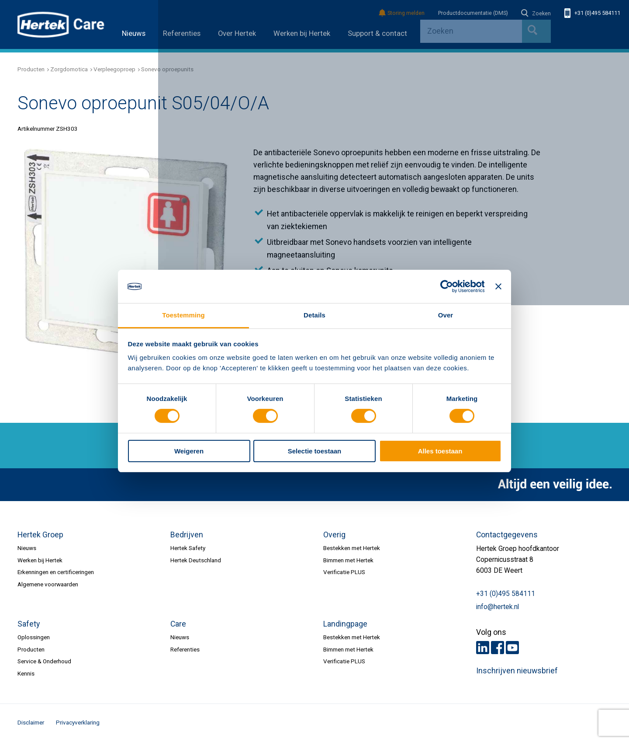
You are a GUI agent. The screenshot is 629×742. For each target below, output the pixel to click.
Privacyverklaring (78, 722)
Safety (28, 624)
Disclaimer (30, 722)
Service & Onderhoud (44, 661)
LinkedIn (482, 647)
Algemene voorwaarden (47, 584)
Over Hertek (237, 33)
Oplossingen (33, 637)
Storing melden (402, 13)
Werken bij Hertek (301, 33)
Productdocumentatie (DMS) (473, 13)
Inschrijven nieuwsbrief (517, 670)
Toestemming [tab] (183, 315)
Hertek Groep (40, 534)
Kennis (26, 673)
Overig (334, 534)
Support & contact (377, 33)
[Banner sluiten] (498, 286)
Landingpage (345, 624)
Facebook (497, 647)
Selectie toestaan (314, 451)
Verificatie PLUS (344, 571)
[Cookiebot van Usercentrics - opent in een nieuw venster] (446, 286)
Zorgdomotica (69, 69)
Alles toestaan (440, 451)
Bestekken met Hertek (351, 547)
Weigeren (189, 451)
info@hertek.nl (497, 607)
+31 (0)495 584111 (592, 13)
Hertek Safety (187, 547)
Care (178, 624)
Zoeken (536, 13)
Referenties (181, 33)
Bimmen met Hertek (348, 560)
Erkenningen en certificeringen (55, 571)
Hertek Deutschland (195, 560)
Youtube (512, 647)
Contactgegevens (507, 534)
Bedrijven (186, 534)
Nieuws (133, 33)
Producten (31, 69)
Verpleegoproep (114, 69)
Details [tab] (314, 315)
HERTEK (61, 24)
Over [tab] (445, 315)
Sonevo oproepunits (167, 69)
